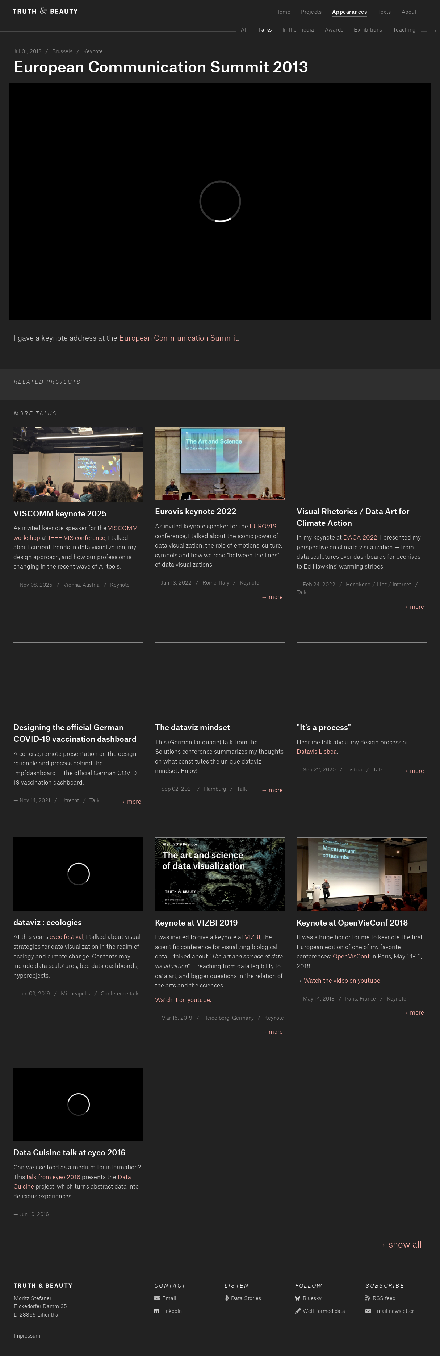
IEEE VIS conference (77, 537)
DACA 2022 (360, 537)
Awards (334, 29)
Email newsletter (389, 1311)
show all (405, 1244)
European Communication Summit (178, 337)
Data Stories (243, 1298)
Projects (311, 11)
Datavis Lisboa (317, 751)
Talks (265, 29)
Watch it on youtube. (183, 999)
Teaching (404, 29)
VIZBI (252, 936)
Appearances (349, 11)
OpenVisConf (351, 956)
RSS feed (380, 1298)
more (276, 596)
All (244, 29)
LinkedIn (168, 1311)
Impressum (27, 1335)
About (409, 11)
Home (282, 11)
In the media (298, 29)
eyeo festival (66, 936)
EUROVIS (263, 525)
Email (165, 1298)
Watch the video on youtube (342, 980)
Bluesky (308, 1298)
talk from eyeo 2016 (53, 1176)
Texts (384, 11)
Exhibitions (368, 29)
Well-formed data (320, 1311)
